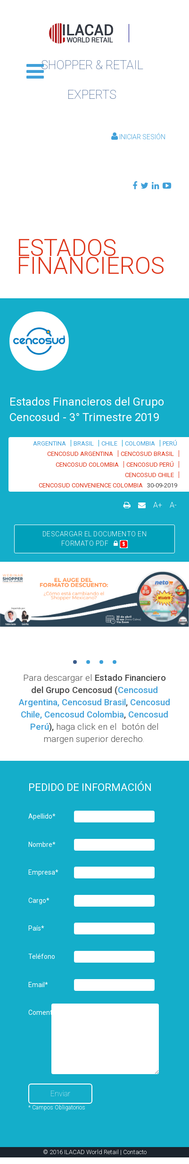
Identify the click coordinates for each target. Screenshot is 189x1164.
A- (173, 505)
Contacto (135, 1152)
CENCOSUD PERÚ (150, 464)
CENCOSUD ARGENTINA (80, 453)
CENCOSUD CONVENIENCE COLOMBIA (91, 485)
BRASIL (84, 443)
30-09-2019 (162, 485)
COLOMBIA (140, 443)
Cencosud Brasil (94, 702)
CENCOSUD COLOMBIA (87, 464)
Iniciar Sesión (138, 137)
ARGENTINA (49, 443)
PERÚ (170, 443)
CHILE (109, 443)
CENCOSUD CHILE (149, 474)
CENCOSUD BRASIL (147, 453)
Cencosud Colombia (84, 715)
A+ (157, 505)
